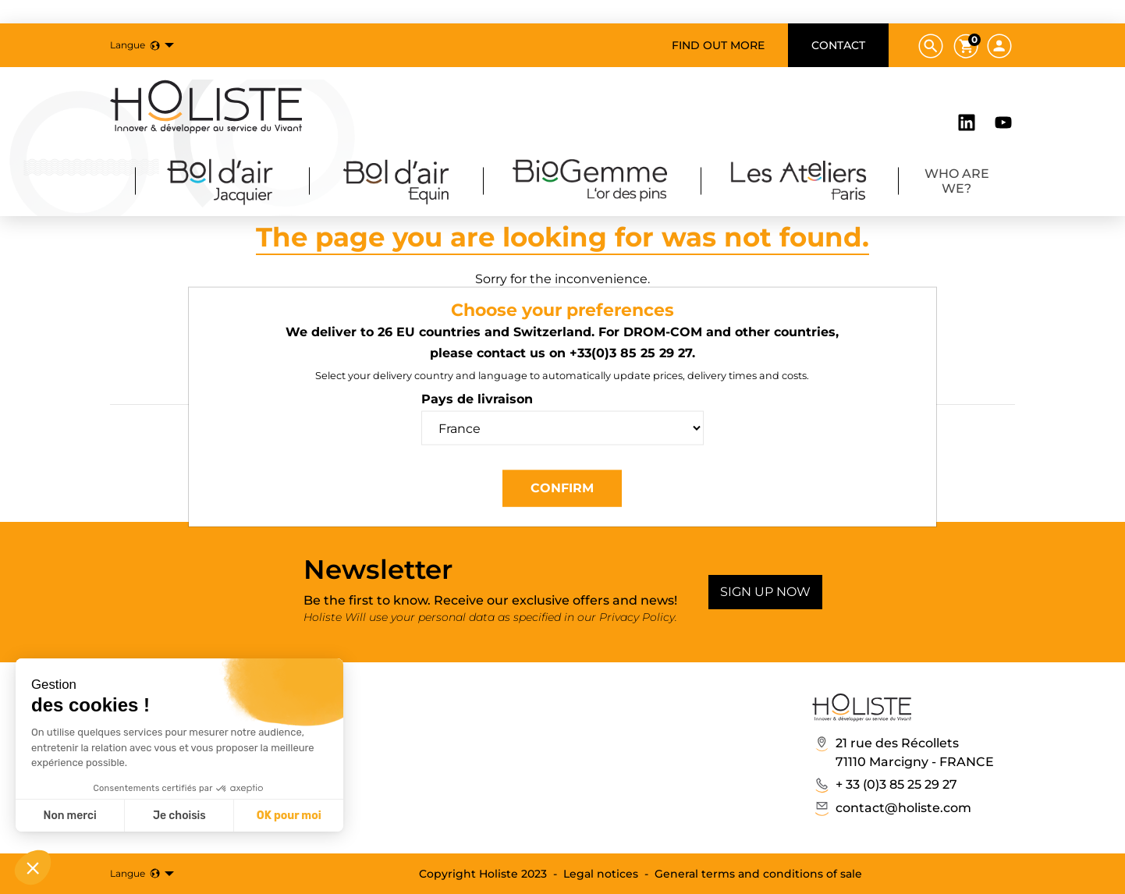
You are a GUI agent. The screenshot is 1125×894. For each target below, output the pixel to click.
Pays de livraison (477, 399)
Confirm (562, 488)
